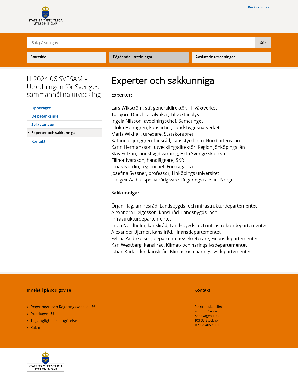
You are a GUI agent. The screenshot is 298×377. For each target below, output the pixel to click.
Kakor (35, 327)
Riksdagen (39, 313)
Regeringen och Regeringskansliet (60, 306)
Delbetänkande (44, 116)
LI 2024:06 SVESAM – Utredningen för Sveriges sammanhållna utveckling (64, 86)
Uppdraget (41, 108)
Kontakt (38, 141)
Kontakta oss (258, 7)
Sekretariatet (42, 124)
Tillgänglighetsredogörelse (53, 320)
